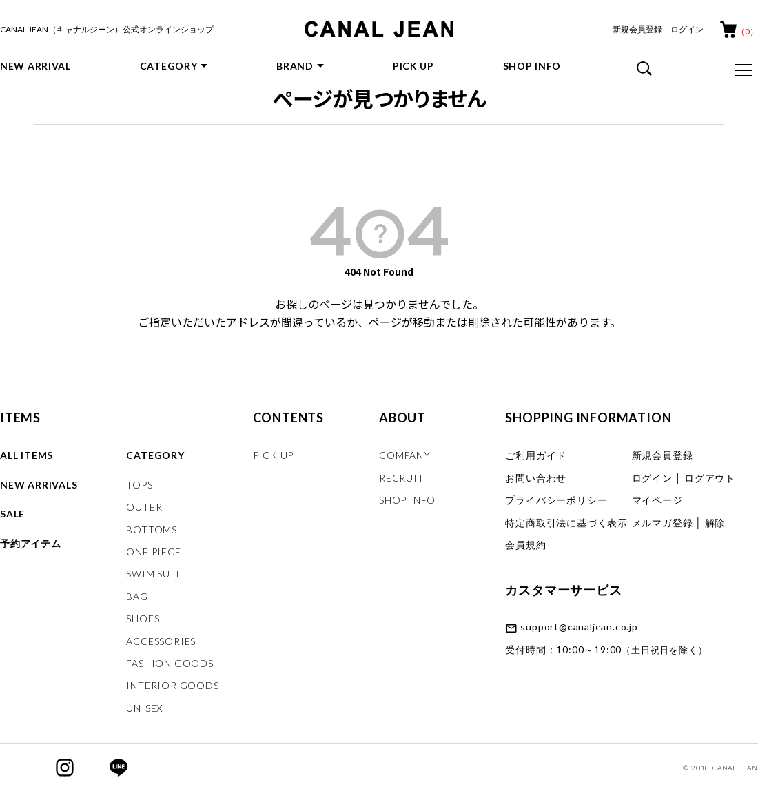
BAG (136, 596)
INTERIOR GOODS (172, 685)
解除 (715, 522)
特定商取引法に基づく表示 (566, 522)
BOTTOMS (151, 529)
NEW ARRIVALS (39, 485)
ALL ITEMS (26, 455)
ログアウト (709, 478)
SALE (12, 514)
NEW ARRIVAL (35, 66)
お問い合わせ (535, 478)
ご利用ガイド (535, 455)
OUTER (144, 507)
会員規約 (525, 545)
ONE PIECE (153, 551)
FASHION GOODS (169, 663)
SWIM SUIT (153, 573)
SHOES (142, 618)
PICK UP (413, 66)
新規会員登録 (637, 29)
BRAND (295, 66)
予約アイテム (30, 543)
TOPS (139, 485)
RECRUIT (401, 478)
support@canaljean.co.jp (578, 627)
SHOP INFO (532, 66)
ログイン (687, 29)
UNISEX (144, 708)
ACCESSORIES (161, 641)
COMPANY (405, 455)
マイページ (657, 500)
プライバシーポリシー (556, 500)
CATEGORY (169, 66)
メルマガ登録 (662, 522)
